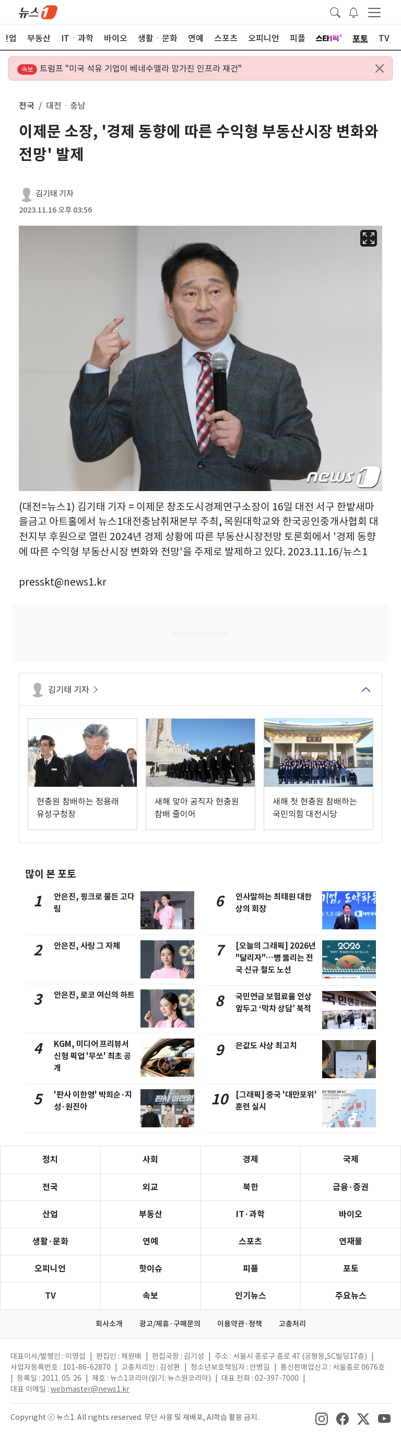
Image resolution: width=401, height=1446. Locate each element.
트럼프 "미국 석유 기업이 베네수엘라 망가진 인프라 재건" (129, 69)
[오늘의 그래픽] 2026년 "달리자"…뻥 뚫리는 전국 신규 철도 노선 (275, 958)
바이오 (350, 1214)
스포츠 (250, 1241)
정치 (50, 1159)
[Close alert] (379, 68)
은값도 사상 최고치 (266, 1046)
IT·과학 (250, 1214)
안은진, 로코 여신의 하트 (94, 995)
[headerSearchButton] (335, 11)
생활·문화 (50, 1241)
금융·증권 (351, 1187)
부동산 (150, 1214)
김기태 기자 (55, 194)
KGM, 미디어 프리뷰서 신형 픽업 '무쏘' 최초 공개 (92, 1056)
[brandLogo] (38, 11)
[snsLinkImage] (321, 1418)
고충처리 (292, 1323)
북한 (250, 1187)
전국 (50, 1187)
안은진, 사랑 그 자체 (87, 946)
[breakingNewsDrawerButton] (353, 11)
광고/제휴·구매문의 (169, 1323)
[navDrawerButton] (374, 12)
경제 (250, 1159)
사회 (150, 1159)
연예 (150, 1241)
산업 (50, 1214)
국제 (351, 1159)
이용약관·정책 (239, 1323)
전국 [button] (26, 105)
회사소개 (109, 1323)
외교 (150, 1187)
